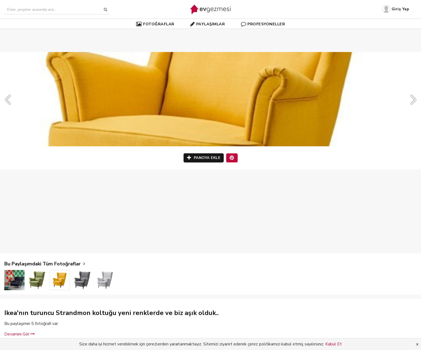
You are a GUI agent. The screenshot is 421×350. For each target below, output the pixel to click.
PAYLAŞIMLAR (207, 24)
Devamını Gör (19, 334)
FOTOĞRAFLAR (155, 24)
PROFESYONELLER (263, 24)
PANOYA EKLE (203, 157)
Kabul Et (333, 344)
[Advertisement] (210, 32)
